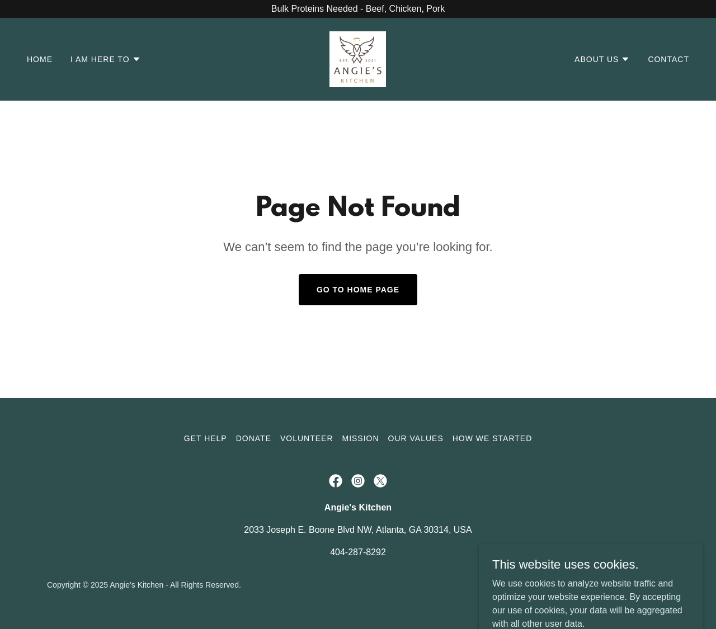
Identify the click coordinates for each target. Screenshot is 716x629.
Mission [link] (360, 438)
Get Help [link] (205, 438)
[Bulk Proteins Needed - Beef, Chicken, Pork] (358, 9)
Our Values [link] (416, 438)
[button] (105, 59)
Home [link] (40, 59)
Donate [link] (253, 438)
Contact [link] (668, 59)
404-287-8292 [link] (358, 552)
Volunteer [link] (306, 438)
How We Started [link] (493, 438)
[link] (357, 58)
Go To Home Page (358, 289)
